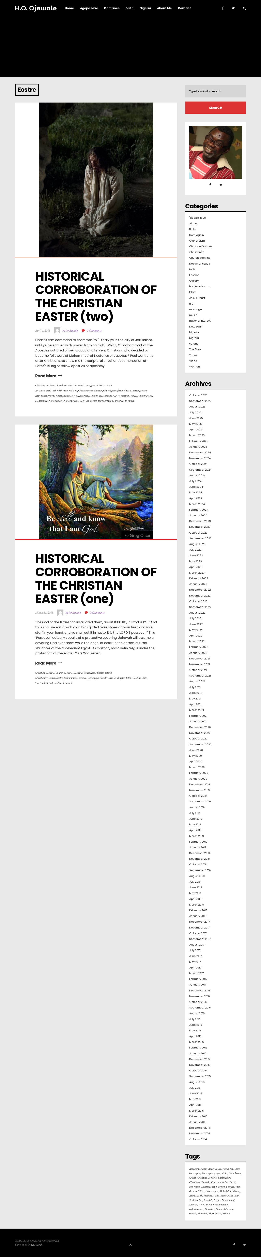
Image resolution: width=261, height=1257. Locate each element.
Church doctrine (64, 385)
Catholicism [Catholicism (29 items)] (235, 1173)
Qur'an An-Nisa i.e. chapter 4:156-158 (116, 677)
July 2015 (195, 1088)
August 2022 (197, 613)
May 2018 (195, 893)
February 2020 (198, 773)
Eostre (143, 390)
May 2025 (195, 424)
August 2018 (197, 876)
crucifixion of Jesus (121, 390)
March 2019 (196, 836)
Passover (81, 677)
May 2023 (195, 561)
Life (191, 304)
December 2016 (199, 990)
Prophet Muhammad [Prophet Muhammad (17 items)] (217, 1204)
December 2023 (200, 521)
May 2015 (195, 1099)
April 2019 (195, 830)
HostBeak (36, 1244)
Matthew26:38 (144, 395)
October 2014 (198, 1139)
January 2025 (198, 447)
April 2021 (195, 704)
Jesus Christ (97, 385)
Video (193, 361)
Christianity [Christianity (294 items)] (224, 1177)
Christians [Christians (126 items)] (194, 1182)
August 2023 (197, 544)
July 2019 (195, 813)
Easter (136, 390)
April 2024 (195, 498)
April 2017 (195, 968)
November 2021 (199, 664)
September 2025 (200, 401)
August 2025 (197, 407)
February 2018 (198, 910)
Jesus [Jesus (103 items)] (216, 1195)
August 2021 (197, 681)
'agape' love (197, 218)
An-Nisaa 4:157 (43, 390)
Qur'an (91, 677)
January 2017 (197, 985)
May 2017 (195, 962)
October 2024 (198, 464)
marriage (195, 309)
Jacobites (83, 395)
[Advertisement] (130, 46)
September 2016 (200, 1007)
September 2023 (200, 538)
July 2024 (195, 481)
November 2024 (200, 458)
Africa (193, 223)
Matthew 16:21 (128, 395)
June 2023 (196, 555)
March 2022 (197, 641)
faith (192, 269)
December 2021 (199, 658)
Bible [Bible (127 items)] (237, 1168)
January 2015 (197, 1122)
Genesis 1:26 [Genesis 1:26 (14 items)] (195, 1191)
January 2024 (198, 515)
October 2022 (198, 601)
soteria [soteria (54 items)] (192, 1213)
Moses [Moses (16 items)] (217, 1200)
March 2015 (196, 1111)
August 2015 (197, 1082)
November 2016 (199, 996)
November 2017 (199, 928)
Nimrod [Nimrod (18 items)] (193, 1204)
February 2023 (198, 578)
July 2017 (194, 950)
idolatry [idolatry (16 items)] (236, 1191)
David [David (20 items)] (232, 1182)
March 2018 (196, 905)
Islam (192, 292)
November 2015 (199, 1065)
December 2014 (199, 1128)
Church (107, 390)
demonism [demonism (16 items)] (194, 1186)
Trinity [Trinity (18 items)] (226, 1213)
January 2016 (197, 1053)
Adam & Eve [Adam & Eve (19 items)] (214, 1168)
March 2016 (196, 1042)
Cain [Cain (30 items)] (224, 1173)
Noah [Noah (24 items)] (201, 1204)
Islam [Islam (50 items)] (192, 1195)
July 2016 (195, 1019)
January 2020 (198, 779)
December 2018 (199, 853)
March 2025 (197, 435)
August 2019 (197, 807)
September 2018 (200, 870)
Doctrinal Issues (82, 385)
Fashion (194, 275)
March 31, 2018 (44, 612)
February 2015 (198, 1116)
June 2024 (196, 487)
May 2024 (195, 492)
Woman (194, 367)
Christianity (41, 677)
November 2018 (199, 859)
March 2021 (196, 710)
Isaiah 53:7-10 (70, 395)
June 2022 (196, 624)
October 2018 (198, 864)
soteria (108, 385)
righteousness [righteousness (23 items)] (196, 1209)
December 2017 (199, 922)
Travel (193, 355)
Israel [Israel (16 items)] (199, 1195)
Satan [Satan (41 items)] (219, 1209)
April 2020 (195, 761)
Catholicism (197, 241)
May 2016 (195, 1030)
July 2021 (195, 687)
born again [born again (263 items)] (194, 1173)
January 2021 (197, 721)
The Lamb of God (44, 682)
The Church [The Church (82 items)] (215, 1213)
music (193, 315)
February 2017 (198, 979)
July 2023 (195, 550)
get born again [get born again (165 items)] (211, 1191)
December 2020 (200, 727)
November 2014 (199, 1133)
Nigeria (194, 332)
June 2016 (195, 1025)
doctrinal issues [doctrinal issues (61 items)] (226, 1186)
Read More (48, 376)
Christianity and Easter (90, 390)
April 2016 (195, 1036)
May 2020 (195, 756)
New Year (195, 327)
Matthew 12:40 (112, 395)
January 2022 (198, 653)
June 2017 (195, 956)
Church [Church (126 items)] (206, 1182)
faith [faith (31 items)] (238, 1186)
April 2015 (195, 1105)
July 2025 (195, 412)
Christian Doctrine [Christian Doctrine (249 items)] (206, 1177)
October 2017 (197, 933)
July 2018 (195, 882)
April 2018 (195, 899)
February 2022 (198, 647)
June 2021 (195, 693)
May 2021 (195, 698)
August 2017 (196, 945)
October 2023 (198, 533)
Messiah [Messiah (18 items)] (208, 1200)
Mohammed (41, 400)
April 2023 (195, 567)
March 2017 (196, 973)
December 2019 (199, 784)
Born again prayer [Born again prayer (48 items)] (211, 1173)
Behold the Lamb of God (65, 390)
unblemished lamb (63, 682)
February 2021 (198, 716)
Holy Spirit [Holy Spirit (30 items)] (225, 1191)
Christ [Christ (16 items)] (192, 1177)
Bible (192, 229)
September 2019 (200, 801)
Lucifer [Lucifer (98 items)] (198, 1200)
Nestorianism (55, 400)
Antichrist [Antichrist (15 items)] (228, 1168)
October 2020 (198, 738)
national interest (200, 321)
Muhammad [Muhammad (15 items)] (228, 1200)
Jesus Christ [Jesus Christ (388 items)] (226, 1195)
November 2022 (200, 596)
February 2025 (198, 441)
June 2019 (195, 819)
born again (196, 235)
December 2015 (199, 1059)
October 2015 (198, 1070)
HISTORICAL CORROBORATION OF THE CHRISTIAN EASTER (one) (97, 578)
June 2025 (196, 418)
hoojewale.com (199, 286)
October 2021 (198, 670)
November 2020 (200, 733)
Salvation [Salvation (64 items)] (209, 1209)
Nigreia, (194, 338)
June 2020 (196, 750)
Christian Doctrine (44, 385)
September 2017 (200, 939)
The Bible (129, 400)
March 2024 (197, 504)
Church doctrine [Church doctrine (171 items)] (219, 1182)
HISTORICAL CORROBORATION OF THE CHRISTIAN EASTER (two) (97, 296)
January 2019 (197, 847)
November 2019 (199, 790)
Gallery (194, 281)
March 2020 (197, 767)
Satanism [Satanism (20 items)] (228, 1209)
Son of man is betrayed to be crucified (104, 400)
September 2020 (200, 744)
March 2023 (197, 573)
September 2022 (200, 607)
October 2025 (198, 395)
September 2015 (200, 1076)
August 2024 (197, 475)
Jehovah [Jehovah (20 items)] (208, 1195)
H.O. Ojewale (36, 8)
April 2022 (195, 636)
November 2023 (200, 527)
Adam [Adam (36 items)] (204, 1168)
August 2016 (197, 1013)
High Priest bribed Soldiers (48, 395)
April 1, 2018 (42, 330)
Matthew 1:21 (96, 395)
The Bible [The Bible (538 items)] (202, 1213)
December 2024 (200, 452)
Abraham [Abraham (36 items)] (194, 1168)
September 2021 (200, 676)
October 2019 (198, 796)
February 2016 (198, 1047)
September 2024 (200, 470)
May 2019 (195, 824)
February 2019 (198, 842)
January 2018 (197, 916)
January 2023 (198, 584)
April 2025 (195, 429)
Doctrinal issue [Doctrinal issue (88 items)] (209, 1186)
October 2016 (198, 1002)
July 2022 (195, 618)
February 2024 (198, 510)
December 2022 (200, 590)
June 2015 (195, 1093)
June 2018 (195, 887)
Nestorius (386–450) (74, 400)
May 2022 (195, 630)
